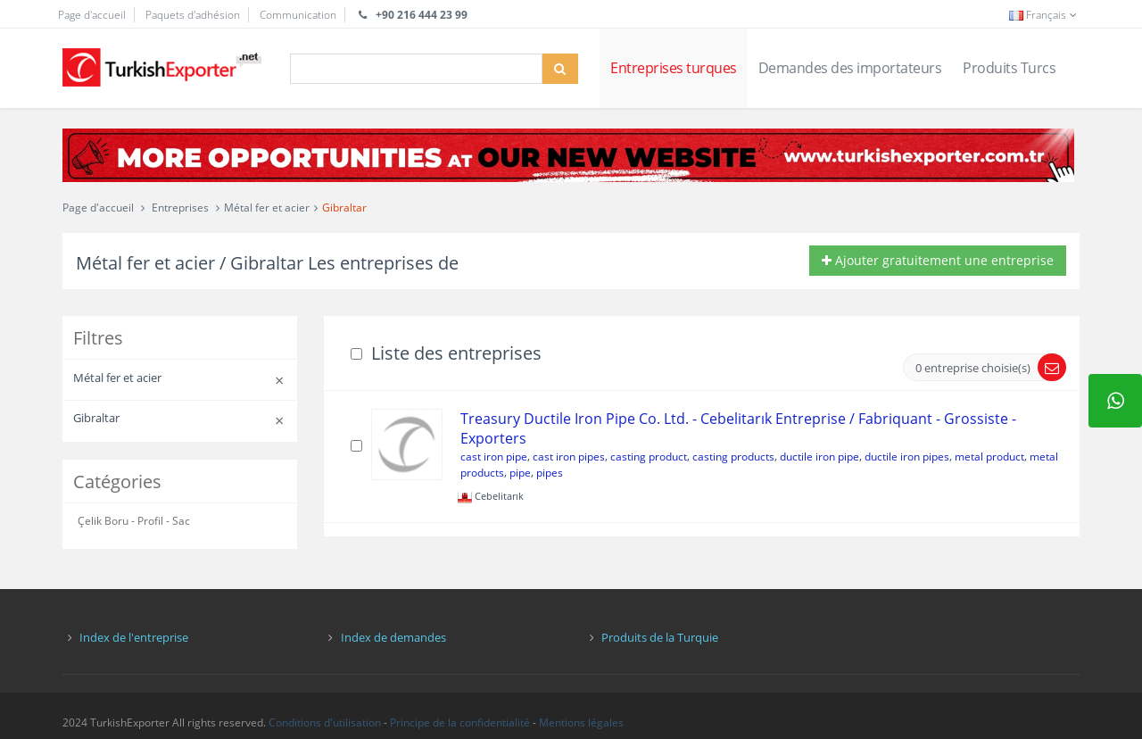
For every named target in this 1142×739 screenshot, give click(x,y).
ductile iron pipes (907, 456)
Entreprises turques (673, 68)
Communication (298, 14)
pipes (549, 472)
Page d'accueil (92, 14)
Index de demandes (393, 637)
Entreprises (180, 207)
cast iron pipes (569, 456)
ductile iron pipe (819, 456)
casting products (733, 456)
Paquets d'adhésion (192, 14)
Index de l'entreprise (133, 637)
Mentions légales (581, 722)
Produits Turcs (1009, 68)
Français (1044, 14)
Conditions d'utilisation (325, 722)
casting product (648, 456)
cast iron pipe (493, 456)
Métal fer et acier (267, 207)
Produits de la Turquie (659, 637)
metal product (989, 456)
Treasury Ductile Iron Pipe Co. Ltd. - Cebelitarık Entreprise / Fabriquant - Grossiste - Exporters (738, 428)
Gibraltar (344, 207)
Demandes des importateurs (850, 68)
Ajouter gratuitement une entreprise (938, 260)
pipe (520, 472)
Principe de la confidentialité (460, 722)
